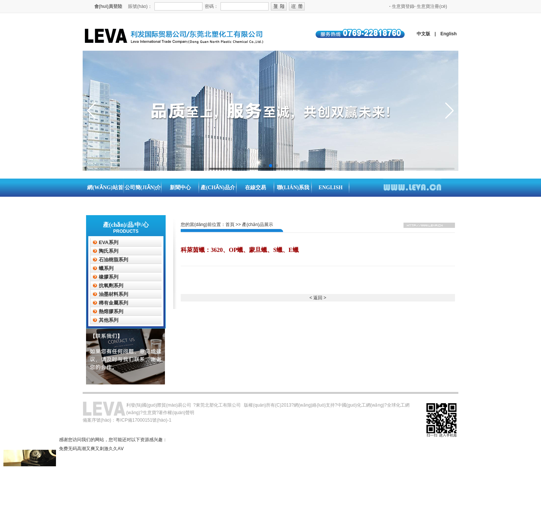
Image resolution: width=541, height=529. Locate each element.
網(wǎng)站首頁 (105, 197)
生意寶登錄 (401, 6)
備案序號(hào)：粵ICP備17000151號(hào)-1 (127, 420)
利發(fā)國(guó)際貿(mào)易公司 (158, 405)
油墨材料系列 (113, 294)
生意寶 (149, 412)
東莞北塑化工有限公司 (218, 405)
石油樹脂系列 (113, 259)
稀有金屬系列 (113, 303)
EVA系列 (108, 242)
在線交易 (255, 187)
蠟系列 (106, 268)
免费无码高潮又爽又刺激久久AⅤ (91, 448)
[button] (264, 165)
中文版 (423, 33)
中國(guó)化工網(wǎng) (360, 405)
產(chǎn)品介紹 (218, 197)
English (448, 33)
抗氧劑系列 (111, 285)
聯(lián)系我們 (293, 197)
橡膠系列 (108, 277)
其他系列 (108, 320)
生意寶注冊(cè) (430, 6)
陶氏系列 (108, 251)
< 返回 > (318, 297)
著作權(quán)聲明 (176, 412)
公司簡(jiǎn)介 (143, 187)
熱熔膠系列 (111, 311)
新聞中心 (180, 187)
